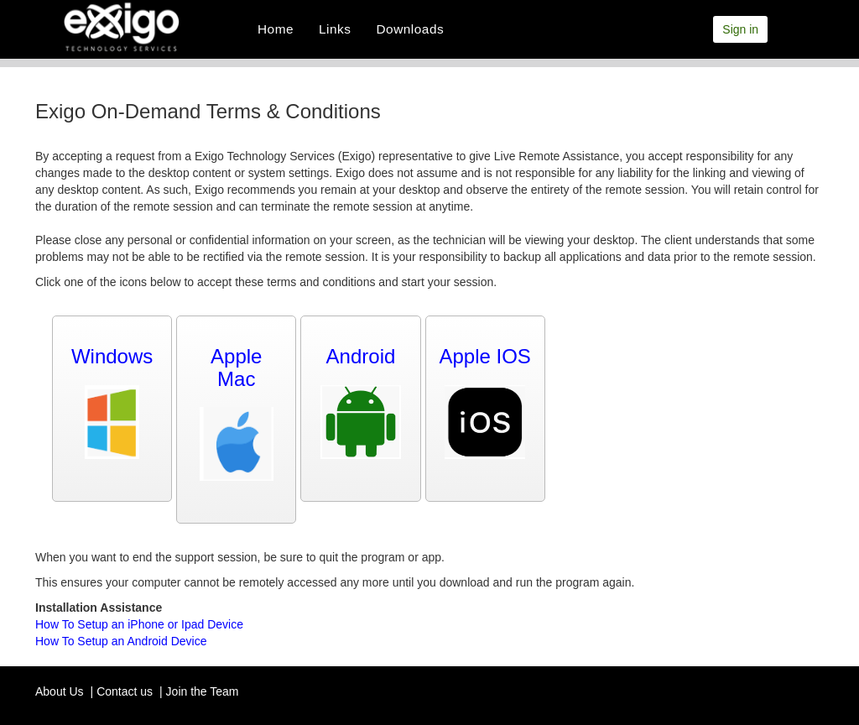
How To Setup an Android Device (120, 641)
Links (335, 29)
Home (276, 29)
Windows (112, 356)
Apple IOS (484, 356)
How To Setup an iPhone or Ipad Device (139, 624)
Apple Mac (236, 367)
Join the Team (202, 691)
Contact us (124, 691)
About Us (59, 691)
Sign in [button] (740, 29)
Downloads (411, 29)
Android (361, 356)
